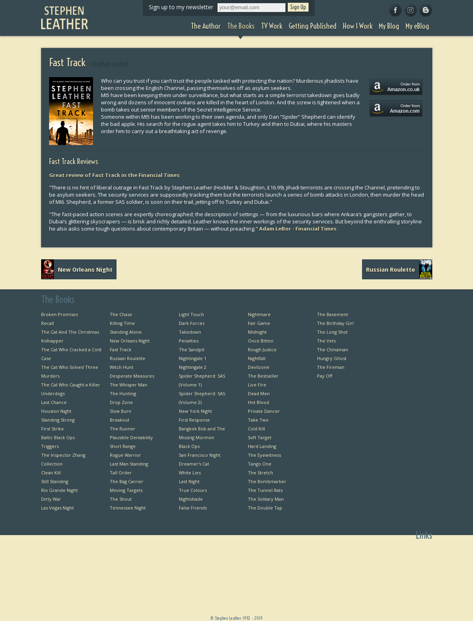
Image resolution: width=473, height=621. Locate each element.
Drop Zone (121, 402)
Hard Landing (262, 446)
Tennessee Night (128, 508)
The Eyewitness (264, 455)
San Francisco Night (199, 455)
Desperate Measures (132, 376)
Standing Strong (58, 420)
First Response (194, 420)
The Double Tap (265, 508)
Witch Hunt (121, 367)
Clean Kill (51, 473)
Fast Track (120, 349)
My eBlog (359, 612)
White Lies (190, 473)
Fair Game (259, 323)
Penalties (188, 341)
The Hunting (123, 393)
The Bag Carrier (126, 481)
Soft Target (259, 437)
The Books (357, 568)
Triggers (50, 446)
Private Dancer (264, 411)
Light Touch (191, 314)
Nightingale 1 (192, 358)
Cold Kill (256, 429)
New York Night (195, 411)
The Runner (122, 429)
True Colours (193, 490)
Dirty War (51, 499)
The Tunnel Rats (265, 490)
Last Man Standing (129, 464)
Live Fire (257, 385)
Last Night (189, 481)
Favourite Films (416, 594)
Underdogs (53, 393)
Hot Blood (258, 402)
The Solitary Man (266, 499)
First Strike (52, 429)
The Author (356, 559)
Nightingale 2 (192, 367)
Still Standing (54, 481)
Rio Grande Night (59, 490)
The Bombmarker (267, 481)
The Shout (121, 499)
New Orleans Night (130, 341)
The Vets (326, 341)
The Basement (332, 314)
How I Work (356, 594)
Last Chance (54, 402)
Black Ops (189, 446)
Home (362, 550)
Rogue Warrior (125, 455)
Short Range (123, 446)
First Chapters (417, 550)
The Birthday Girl (335, 323)
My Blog (360, 603)
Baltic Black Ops (58, 437)
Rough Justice (262, 349)
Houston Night (56, 411)
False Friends (193, 508)
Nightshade (191, 499)
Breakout (119, 420)
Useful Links (419, 576)
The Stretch (260, 473)
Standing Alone (126, 332)
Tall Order (121, 473)
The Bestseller (263, 376)
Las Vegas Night (57, 508)
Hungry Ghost (331, 358)
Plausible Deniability (131, 437)
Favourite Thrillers (412, 585)
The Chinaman (332, 349)
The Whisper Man (128, 385)
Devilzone (258, 367)
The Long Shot (332, 332)
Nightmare (259, 314)
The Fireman (330, 367)
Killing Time (122, 323)
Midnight (257, 332)
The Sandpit (191, 349)
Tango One (259, 464)
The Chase (121, 314)
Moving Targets (126, 490)
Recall (47, 323)
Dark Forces (191, 323)
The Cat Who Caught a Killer (70, 385)
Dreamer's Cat (194, 464)
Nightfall (256, 358)
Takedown (190, 332)
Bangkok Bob (418, 559)
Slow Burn (120, 411)
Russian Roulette (127, 358)
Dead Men (259, 393)
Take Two (258, 420)
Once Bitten (260, 341)
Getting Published (350, 585)
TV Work (360, 576)
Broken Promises (59, 314)
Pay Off (324, 376)
